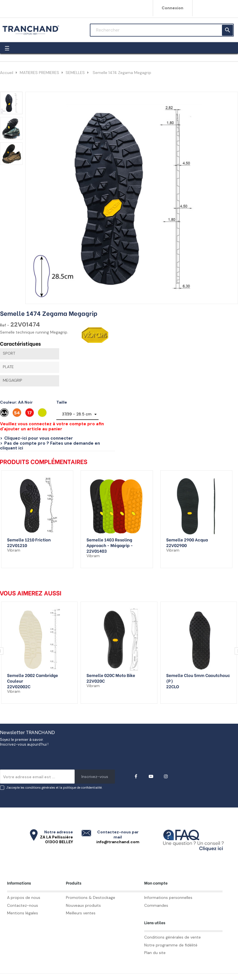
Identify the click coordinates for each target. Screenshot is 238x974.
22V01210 (17, 545)
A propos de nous (23, 897)
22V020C (95, 680)
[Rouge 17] (30, 414)
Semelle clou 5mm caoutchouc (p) (198, 677)
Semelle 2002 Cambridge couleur (32, 677)
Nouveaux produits (83, 905)
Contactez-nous (22, 905)
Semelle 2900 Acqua (187, 539)
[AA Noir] (5, 414)
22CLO (172, 686)
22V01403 (96, 551)
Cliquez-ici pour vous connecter (38, 438)
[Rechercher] (162, 30)
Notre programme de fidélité (170, 945)
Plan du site (155, 952)
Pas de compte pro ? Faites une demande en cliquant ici (50, 445)
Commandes (156, 905)
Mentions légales (22, 912)
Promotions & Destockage (90, 897)
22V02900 (176, 545)
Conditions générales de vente (172, 937)
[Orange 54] (18, 414)
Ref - (4, 325)
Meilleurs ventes (80, 912)
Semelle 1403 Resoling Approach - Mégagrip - (109, 542)
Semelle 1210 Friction (29, 539)
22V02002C (18, 686)
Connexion (172, 7)
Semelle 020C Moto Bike (110, 675)
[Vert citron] (43, 414)
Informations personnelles (168, 897)
